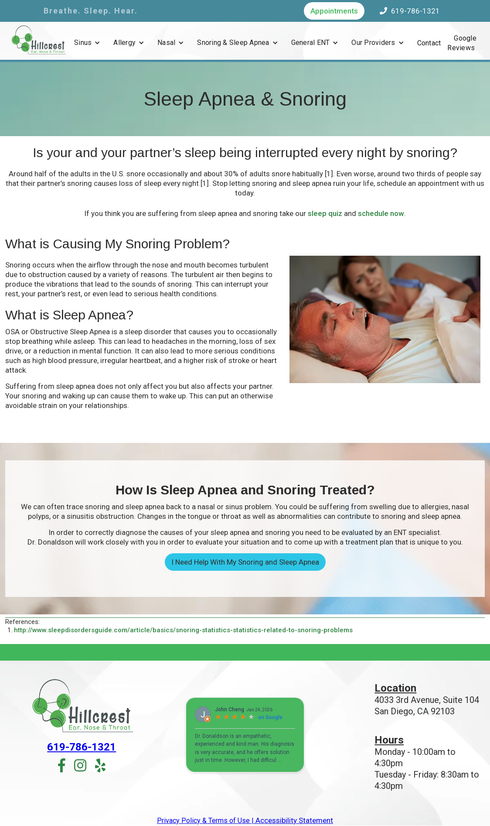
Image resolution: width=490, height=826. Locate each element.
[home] (38, 40)
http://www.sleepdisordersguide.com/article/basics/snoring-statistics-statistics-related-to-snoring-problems (183, 630)
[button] (87, 42)
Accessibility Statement (293, 820)
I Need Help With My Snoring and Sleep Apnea (245, 562)
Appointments (334, 11)
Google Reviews (461, 43)
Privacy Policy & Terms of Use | (205, 820)
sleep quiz (325, 213)
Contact (429, 43)
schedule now (381, 213)
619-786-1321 (410, 11)
